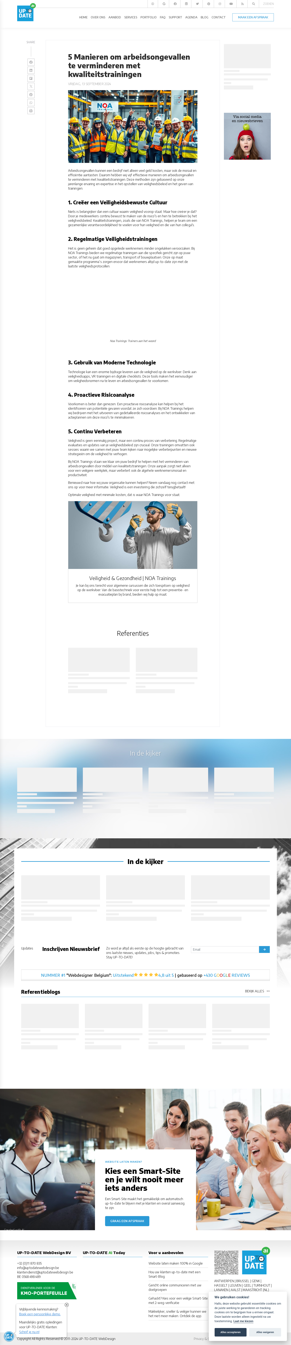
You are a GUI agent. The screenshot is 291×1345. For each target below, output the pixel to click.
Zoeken (268, 3)
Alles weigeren (265, 1332)
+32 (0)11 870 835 (29, 1263)
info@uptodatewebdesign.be (38, 1268)
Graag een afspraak (127, 1221)
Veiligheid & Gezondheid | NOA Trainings (132, 578)
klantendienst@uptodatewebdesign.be (45, 1272)
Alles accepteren (230, 1332)
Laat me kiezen (243, 1321)
